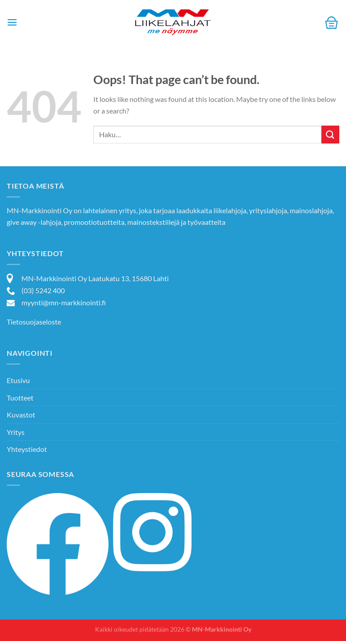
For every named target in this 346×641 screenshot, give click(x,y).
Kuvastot (21, 414)
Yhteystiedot (27, 449)
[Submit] (330, 134)
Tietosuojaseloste (34, 321)
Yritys (16, 432)
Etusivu (18, 380)
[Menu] (12, 22)
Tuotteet (20, 397)
